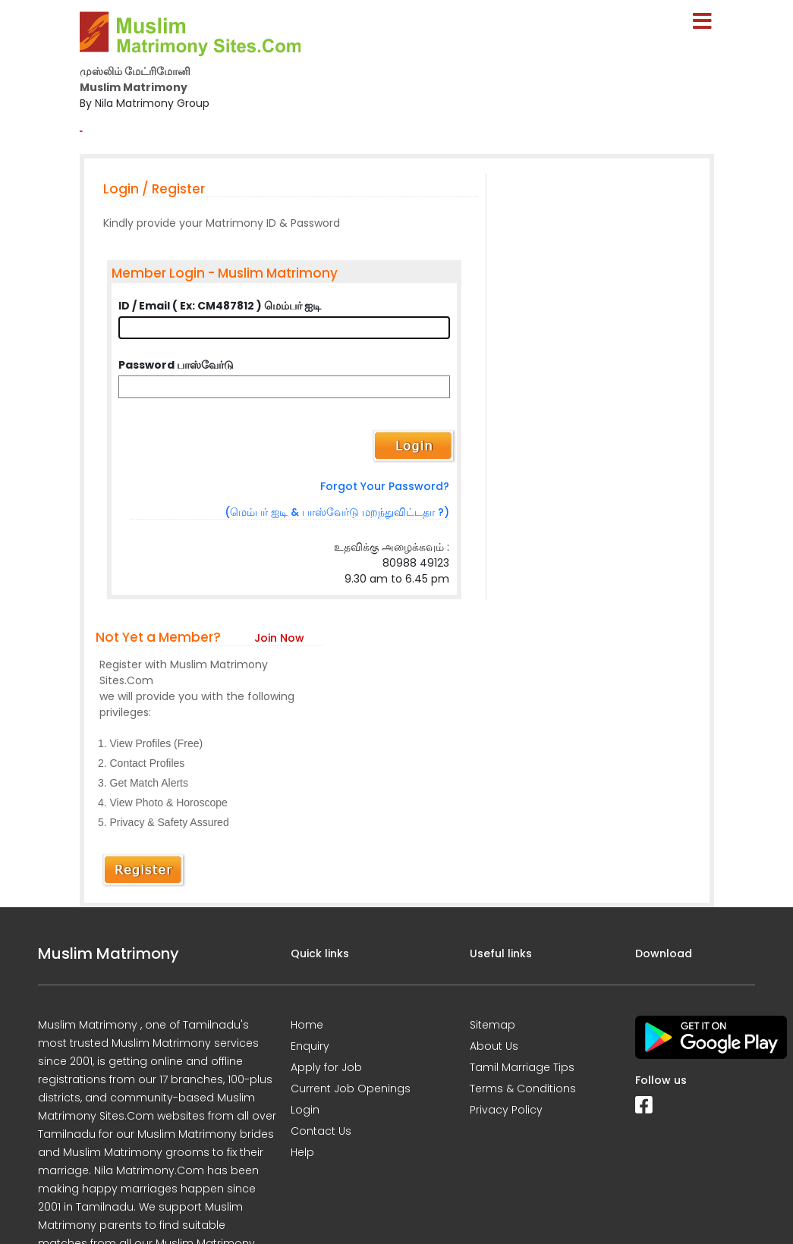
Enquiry (310, 1046)
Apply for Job (326, 1067)
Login (305, 1109)
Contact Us (321, 1131)
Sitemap (492, 1024)
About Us (494, 1046)
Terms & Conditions (523, 1088)
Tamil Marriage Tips (522, 1067)
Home (307, 1024)
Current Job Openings (351, 1088)
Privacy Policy (506, 1109)
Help (302, 1152)
